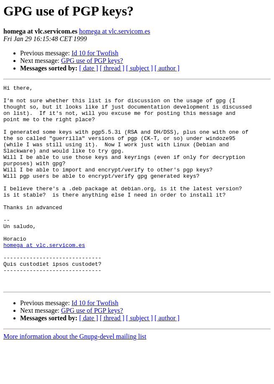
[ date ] (88, 68)
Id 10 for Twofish (95, 53)
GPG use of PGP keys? (92, 60)
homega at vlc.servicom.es (114, 31)
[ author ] (167, 68)
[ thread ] (112, 68)
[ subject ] (139, 68)
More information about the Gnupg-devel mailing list (74, 376)
